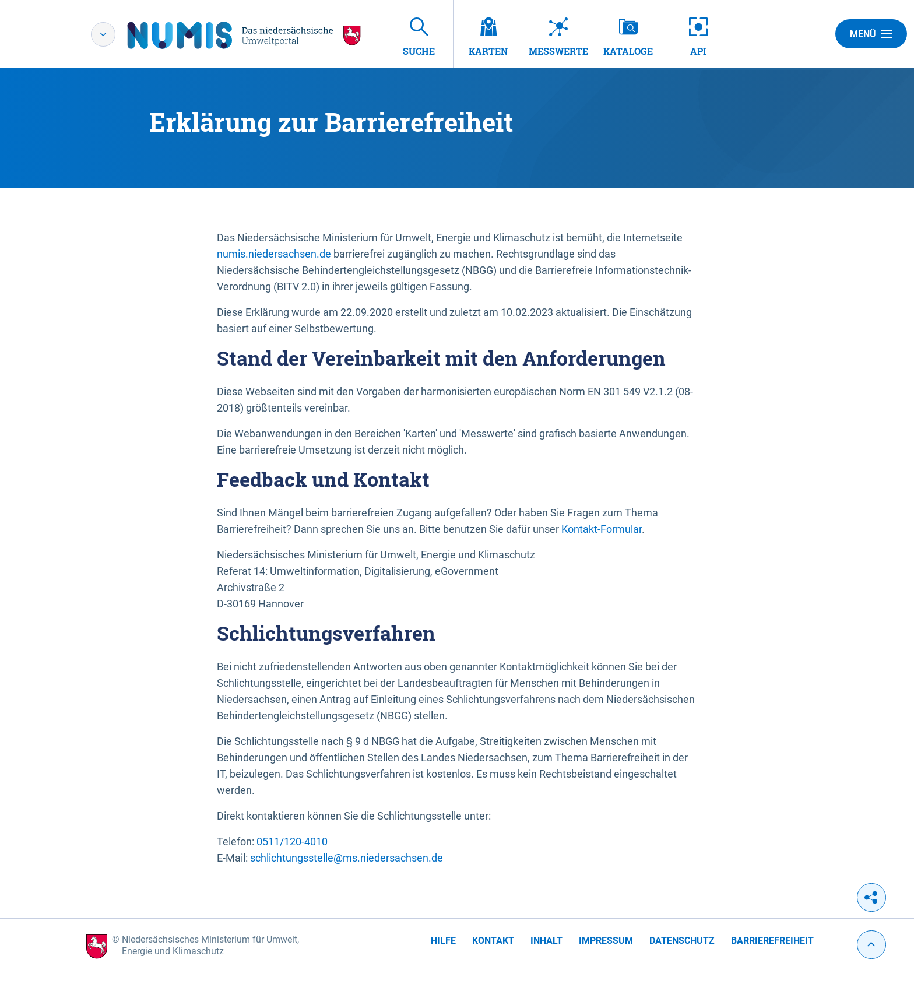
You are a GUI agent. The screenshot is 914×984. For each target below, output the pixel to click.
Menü (871, 34)
